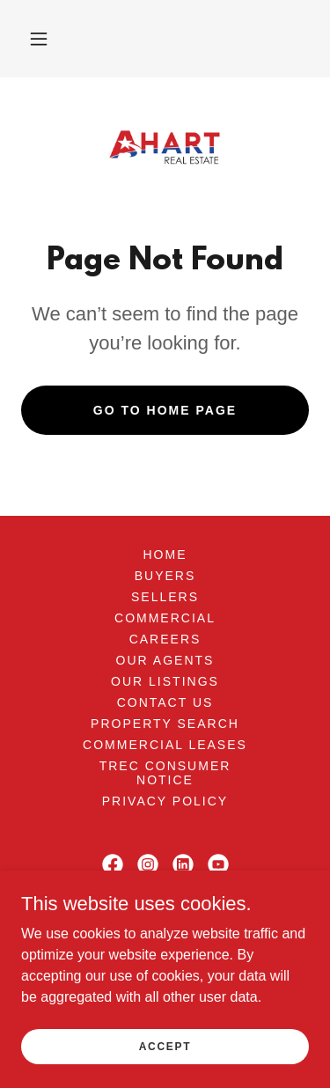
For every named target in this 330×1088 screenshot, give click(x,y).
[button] (38, 38)
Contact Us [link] (165, 702)
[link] (165, 147)
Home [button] (165, 555)
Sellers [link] (165, 597)
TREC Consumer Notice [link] (165, 773)
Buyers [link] (165, 576)
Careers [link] (165, 639)
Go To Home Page (165, 410)
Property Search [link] (165, 724)
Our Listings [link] (165, 681)
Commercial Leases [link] (165, 745)
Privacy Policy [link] (165, 801)
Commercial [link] (165, 618)
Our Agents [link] (165, 660)
